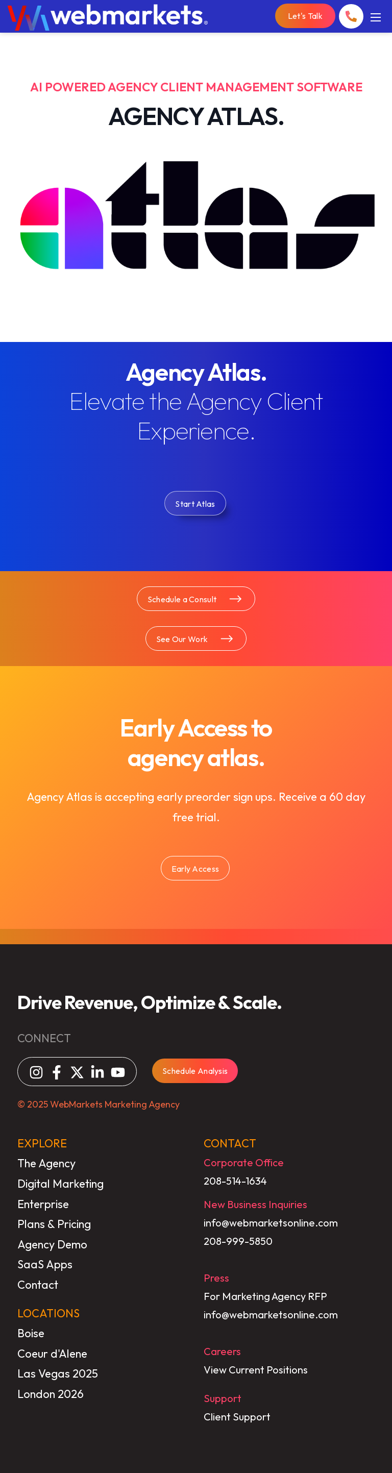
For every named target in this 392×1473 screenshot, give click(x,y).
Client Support (237, 1416)
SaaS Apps (44, 1264)
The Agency (46, 1163)
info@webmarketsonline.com (271, 1222)
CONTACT (230, 1143)
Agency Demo (52, 1244)
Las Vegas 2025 (57, 1373)
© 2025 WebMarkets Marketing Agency (98, 1104)
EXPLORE (42, 1143)
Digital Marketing (60, 1183)
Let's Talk (305, 16)
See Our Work (195, 639)
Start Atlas (195, 504)
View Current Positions (256, 1369)
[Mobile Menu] (375, 16)
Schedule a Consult (195, 599)
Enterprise (43, 1204)
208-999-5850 (238, 1241)
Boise (30, 1333)
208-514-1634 (235, 1180)
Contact (37, 1285)
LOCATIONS (48, 1313)
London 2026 (50, 1394)
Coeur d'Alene (52, 1353)
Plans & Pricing (54, 1224)
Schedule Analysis (195, 1071)
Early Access (195, 869)
